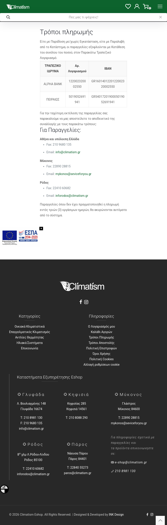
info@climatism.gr (67, 152)
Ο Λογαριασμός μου (101, 326)
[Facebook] (80, 302)
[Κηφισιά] (66, 394)
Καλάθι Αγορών (101, 332)
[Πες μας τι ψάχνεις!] (83, 17)
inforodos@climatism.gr (71, 195)
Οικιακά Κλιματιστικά (30, 326)
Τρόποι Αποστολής (101, 343)
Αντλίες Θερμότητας (29, 337)
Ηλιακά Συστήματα (30, 343)
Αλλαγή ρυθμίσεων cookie (102, 364)
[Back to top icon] (160, 520)
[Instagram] (86, 302)
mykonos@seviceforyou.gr (73, 174)
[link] (160, 17)
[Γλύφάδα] (20, 394)
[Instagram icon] (152, 515)
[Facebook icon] (147, 515)
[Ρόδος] (25, 444)
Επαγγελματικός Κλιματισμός (29, 332)
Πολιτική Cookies (101, 359)
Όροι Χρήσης (101, 353)
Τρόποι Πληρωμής (101, 337)
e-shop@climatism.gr (131, 462)
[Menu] (160, 6)
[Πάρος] (69, 444)
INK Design (116, 514)
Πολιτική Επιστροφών (101, 348)
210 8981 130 (125, 471)
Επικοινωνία (29, 348)
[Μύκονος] (117, 394)
